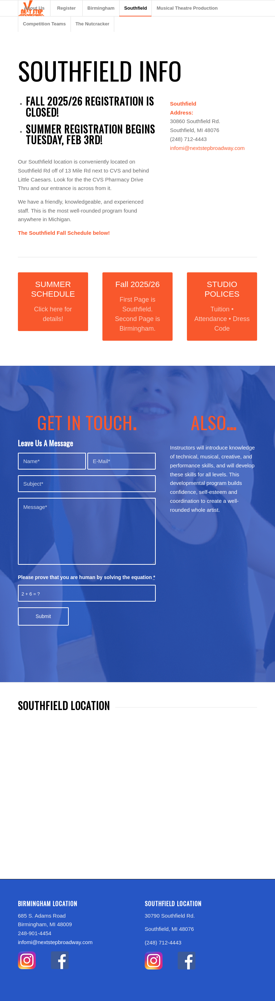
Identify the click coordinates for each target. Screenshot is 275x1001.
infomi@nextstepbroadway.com (207, 148)
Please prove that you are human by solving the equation (86, 577)
